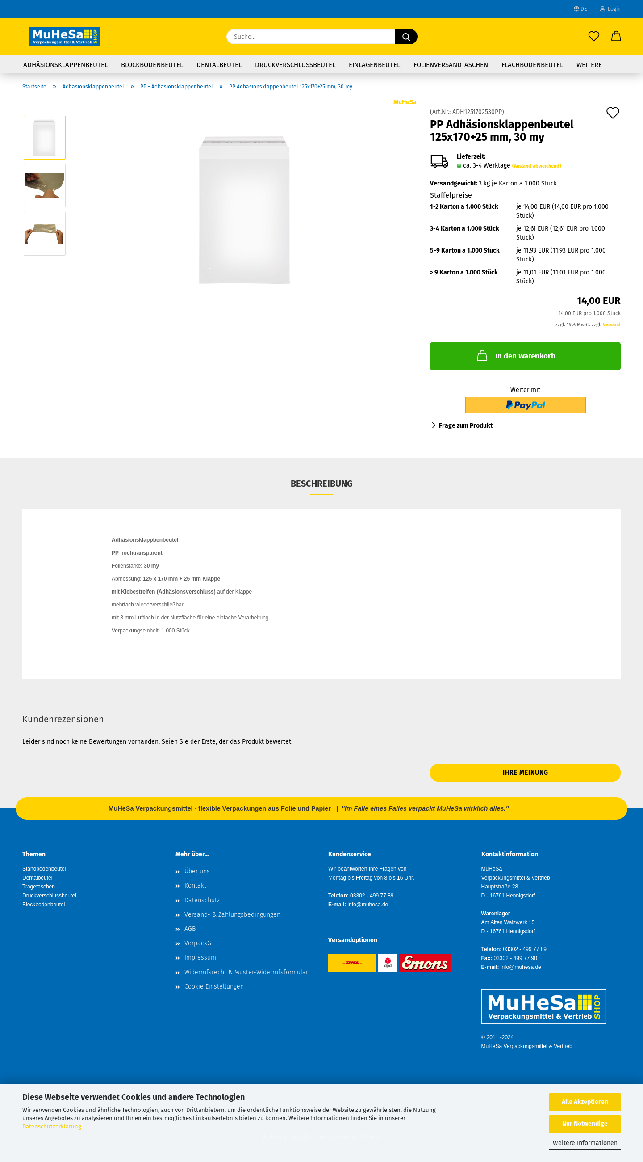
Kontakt (195, 885)
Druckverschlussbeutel (295, 65)
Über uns (197, 871)
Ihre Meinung (525, 772)
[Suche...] (406, 36)
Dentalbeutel (219, 65)
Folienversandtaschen (450, 65)
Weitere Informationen (585, 1143)
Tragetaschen (38, 887)
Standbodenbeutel (44, 869)
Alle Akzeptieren (585, 1102)
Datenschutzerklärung (51, 1126)
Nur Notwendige (585, 1124)
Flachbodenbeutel (532, 65)
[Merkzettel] (594, 36)
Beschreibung (322, 483)
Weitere (589, 65)
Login (610, 9)
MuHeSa (405, 102)
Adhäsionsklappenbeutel (65, 65)
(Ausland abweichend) (536, 166)
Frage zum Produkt (466, 425)
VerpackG (197, 943)
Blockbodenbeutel (152, 65)
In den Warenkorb (515, 355)
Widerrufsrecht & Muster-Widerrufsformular (246, 972)
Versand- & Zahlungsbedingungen (232, 914)
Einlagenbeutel (374, 65)
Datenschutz (202, 900)
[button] (616, 36)
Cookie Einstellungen (214, 986)
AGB (190, 929)
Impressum (200, 957)
